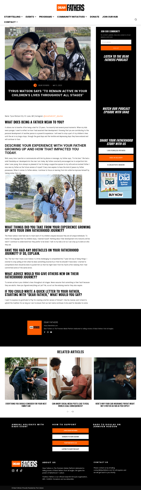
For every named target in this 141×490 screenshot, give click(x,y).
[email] (116, 42)
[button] (135, 19)
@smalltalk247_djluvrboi (53, 116)
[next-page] (72, 411)
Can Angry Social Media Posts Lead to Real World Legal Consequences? (70, 404)
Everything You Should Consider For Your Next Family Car (26, 404)
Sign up (116, 48)
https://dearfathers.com (51, 326)
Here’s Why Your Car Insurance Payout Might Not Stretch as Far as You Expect (115, 404)
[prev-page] (68, 411)
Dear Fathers (43, 85)
